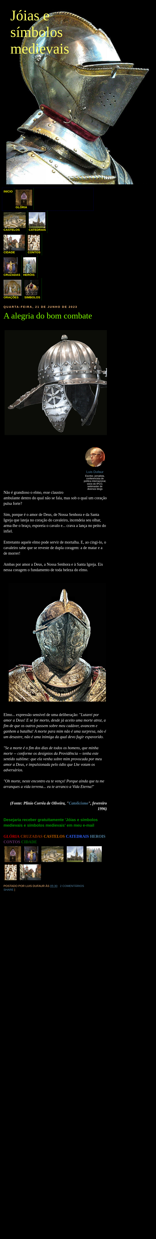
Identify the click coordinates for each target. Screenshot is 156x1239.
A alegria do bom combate (48, 315)
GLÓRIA (24, 199)
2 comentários (72, 886)
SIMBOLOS (32, 289)
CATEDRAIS (37, 221)
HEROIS (98, 836)
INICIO (8, 191)
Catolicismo (78, 803)
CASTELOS (15, 221)
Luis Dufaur (95, 472)
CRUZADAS (12, 266)
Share (9, 889)
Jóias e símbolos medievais (39, 32)
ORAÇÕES (12, 289)
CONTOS (34, 244)
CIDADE (14, 244)
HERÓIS (29, 266)
